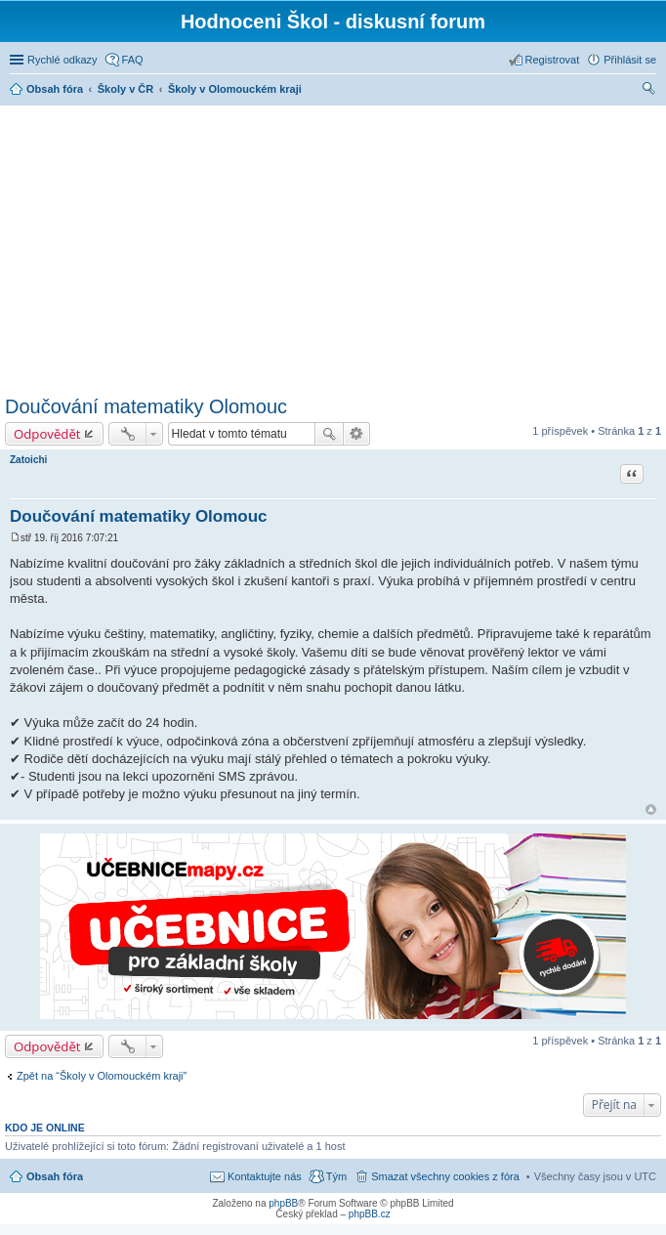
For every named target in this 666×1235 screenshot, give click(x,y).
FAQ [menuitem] (133, 59)
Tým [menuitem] (336, 1176)
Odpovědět (47, 434)
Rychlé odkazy (62, 59)
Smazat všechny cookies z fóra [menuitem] (445, 1176)
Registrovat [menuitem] (552, 59)
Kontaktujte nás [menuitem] (265, 1176)
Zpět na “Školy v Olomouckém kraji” (102, 1076)
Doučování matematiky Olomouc (146, 406)
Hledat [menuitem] (649, 91)
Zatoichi (28, 459)
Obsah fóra (54, 1176)
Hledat (329, 434)
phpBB (283, 1203)
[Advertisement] (335, 247)
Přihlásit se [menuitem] (630, 59)
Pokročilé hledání (357, 434)
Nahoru (650, 809)
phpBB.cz (370, 1214)
